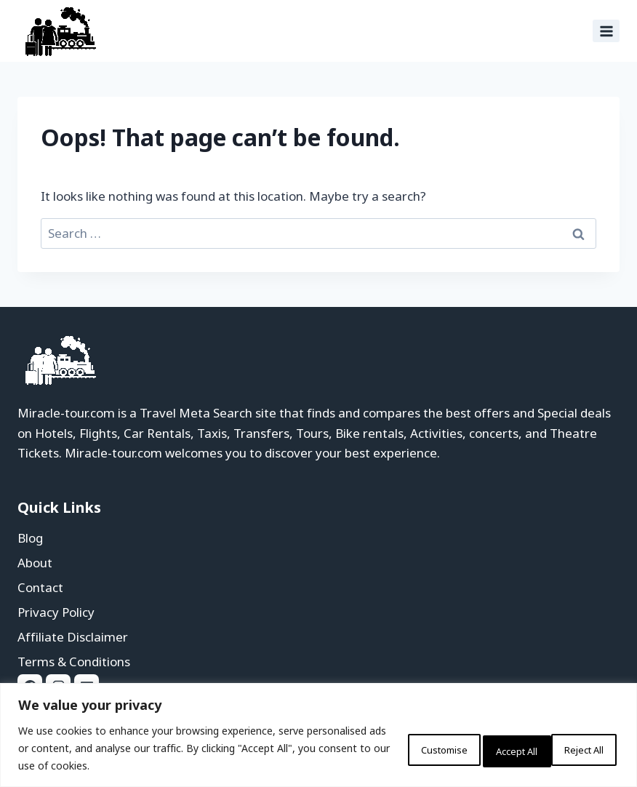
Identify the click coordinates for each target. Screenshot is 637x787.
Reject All (481, 748)
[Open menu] (606, 31)
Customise (385, 748)
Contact (40, 587)
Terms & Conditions (73, 661)
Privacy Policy (56, 612)
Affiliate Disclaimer (72, 636)
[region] (318, 735)
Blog (30, 538)
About (34, 562)
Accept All (574, 748)
